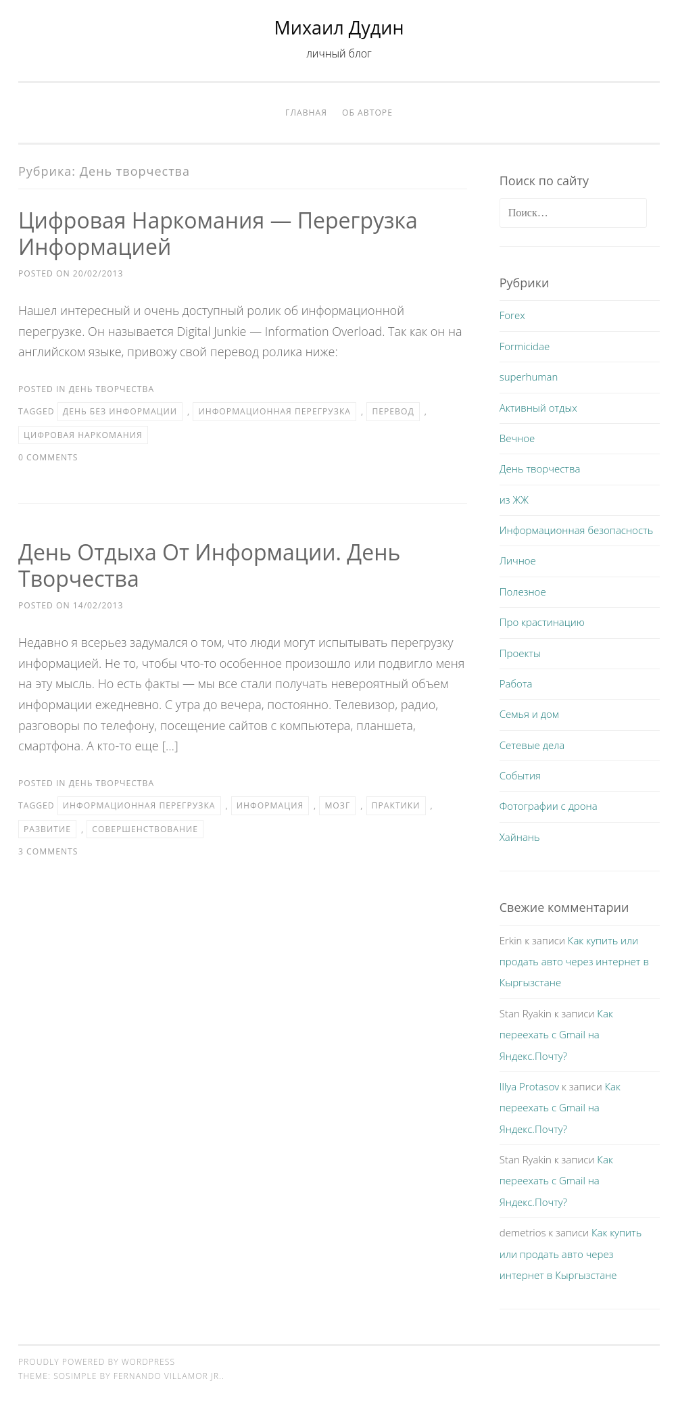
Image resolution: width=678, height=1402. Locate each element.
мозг (337, 805)
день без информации (120, 411)
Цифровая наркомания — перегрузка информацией (218, 233)
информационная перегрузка (274, 411)
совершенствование (145, 829)
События (520, 775)
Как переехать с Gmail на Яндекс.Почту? (556, 1035)
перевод (393, 411)
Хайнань (520, 837)
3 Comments (48, 851)
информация (270, 805)
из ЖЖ (514, 499)
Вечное (517, 438)
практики (396, 805)
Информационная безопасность (577, 530)
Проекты (520, 653)
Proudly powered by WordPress (96, 1362)
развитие (47, 829)
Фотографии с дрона (549, 806)
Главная (306, 112)
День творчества (111, 389)
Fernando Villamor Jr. (168, 1376)
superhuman (529, 376)
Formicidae (525, 346)
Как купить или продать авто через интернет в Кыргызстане (574, 962)
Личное (518, 560)
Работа (516, 683)
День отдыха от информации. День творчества (209, 565)
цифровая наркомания (83, 435)
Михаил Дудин (339, 27)
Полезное (523, 591)
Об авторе (367, 112)
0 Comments (48, 457)
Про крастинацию (542, 622)
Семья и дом (529, 714)
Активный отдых (538, 407)
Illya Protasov (529, 1086)
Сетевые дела (532, 745)
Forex (512, 315)
